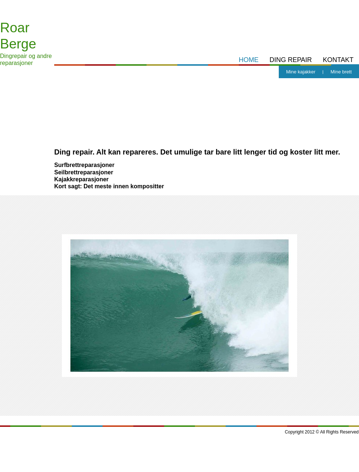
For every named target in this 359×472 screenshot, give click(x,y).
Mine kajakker (300, 72)
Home (249, 59)
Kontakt (338, 59)
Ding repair (291, 59)
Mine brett (341, 72)
